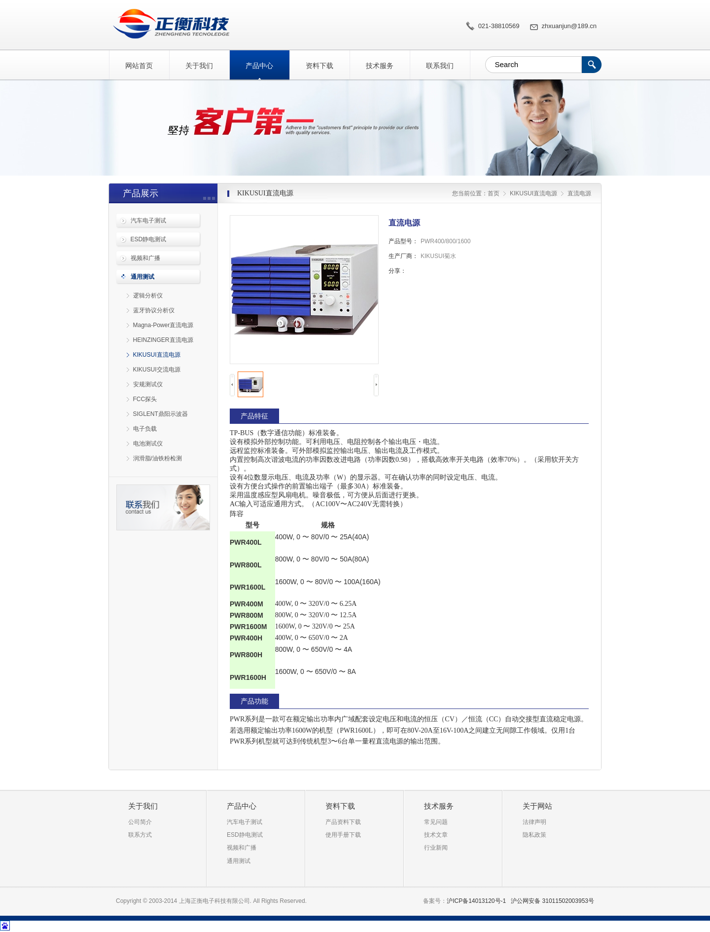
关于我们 (199, 66)
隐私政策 (534, 834)
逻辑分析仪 (148, 295)
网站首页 (139, 66)
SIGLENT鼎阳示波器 (160, 413)
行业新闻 (436, 847)
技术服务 (379, 66)
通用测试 (142, 276)
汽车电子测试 (148, 220)
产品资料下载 (343, 822)
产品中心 (259, 66)
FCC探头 (145, 399)
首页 (493, 193)
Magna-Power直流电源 (163, 325)
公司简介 (140, 822)
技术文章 (436, 834)
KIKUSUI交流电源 (156, 369)
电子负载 (145, 428)
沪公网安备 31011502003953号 (552, 900)
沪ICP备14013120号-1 (476, 900)
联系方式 (140, 834)
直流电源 (168, 23)
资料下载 (319, 66)
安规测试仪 (148, 384)
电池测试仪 (148, 443)
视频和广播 (145, 258)
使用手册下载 (343, 834)
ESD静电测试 (149, 239)
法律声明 (534, 822)
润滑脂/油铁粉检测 (157, 458)
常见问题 (436, 822)
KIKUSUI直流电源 (156, 354)
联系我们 (440, 66)
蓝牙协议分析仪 (154, 310)
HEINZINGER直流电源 (163, 339)
